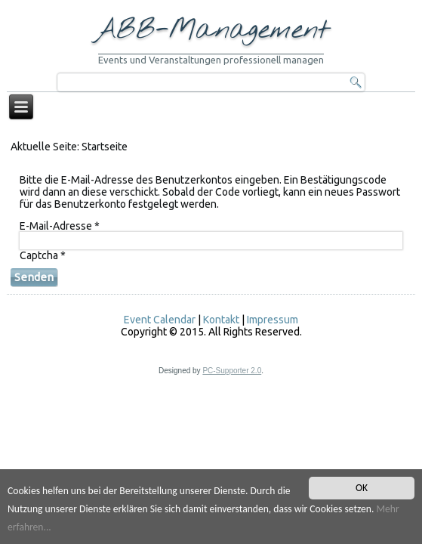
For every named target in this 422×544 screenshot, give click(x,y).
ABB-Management (211, 30)
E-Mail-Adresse (60, 226)
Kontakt (221, 320)
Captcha (43, 255)
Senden (34, 276)
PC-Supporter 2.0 (231, 370)
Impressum (272, 320)
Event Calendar (160, 320)
